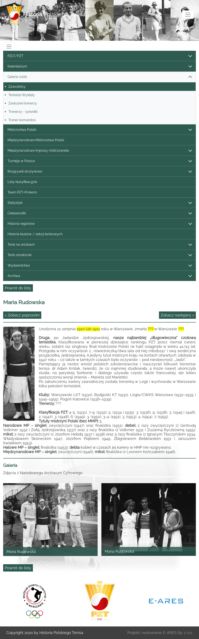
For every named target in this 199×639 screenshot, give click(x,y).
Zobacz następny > (177, 315)
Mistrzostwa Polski (99, 130)
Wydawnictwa (99, 265)
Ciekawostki (99, 213)
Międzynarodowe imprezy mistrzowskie (99, 151)
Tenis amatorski (99, 255)
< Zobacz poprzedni (22, 315)
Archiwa (99, 276)
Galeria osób (99, 77)
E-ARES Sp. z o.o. (178, 632)
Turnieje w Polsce (99, 161)
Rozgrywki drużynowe (99, 171)
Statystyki (99, 203)
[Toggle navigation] (188, 14)
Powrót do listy (18, 288)
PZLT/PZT (99, 56)
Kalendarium (99, 66)
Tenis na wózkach (99, 245)
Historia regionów (99, 224)
